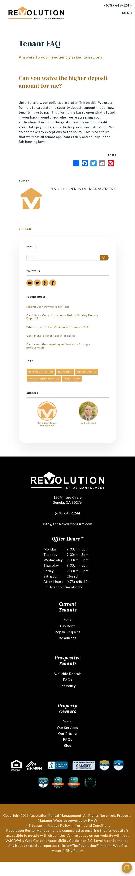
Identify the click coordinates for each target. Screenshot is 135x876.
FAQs (67, 679)
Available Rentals (68, 674)
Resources (67, 638)
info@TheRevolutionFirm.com (67, 524)
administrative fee (40, 371)
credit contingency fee (43, 378)
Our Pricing (67, 733)
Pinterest (111, 163)
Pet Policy (67, 686)
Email (102, 163)
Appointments (86, 371)
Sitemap (35, 825)
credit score (72, 378)
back (25, 229)
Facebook (85, 163)
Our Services (67, 727)
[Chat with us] (127, 868)
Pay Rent (67, 626)
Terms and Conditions (92, 825)
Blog (67, 745)
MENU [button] (125, 13)
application (65, 371)
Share (76, 163)
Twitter (93, 163)
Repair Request (67, 632)
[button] (29, 282)
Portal (68, 620)
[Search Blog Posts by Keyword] (63, 257)
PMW (92, 820)
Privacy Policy (58, 825)
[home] (36, 12)
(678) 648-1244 (118, 5)
